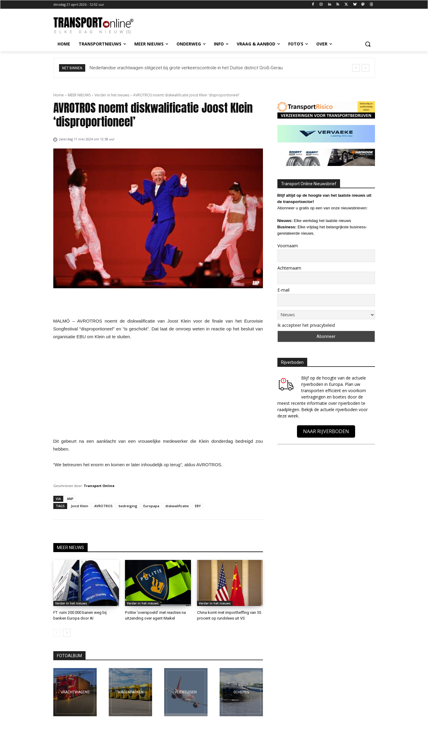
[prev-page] (57, 633)
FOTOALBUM (69, 655)
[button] (368, 44)
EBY (198, 506)
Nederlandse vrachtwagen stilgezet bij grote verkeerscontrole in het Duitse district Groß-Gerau (186, 67)
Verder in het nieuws (112, 95)
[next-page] (66, 633)
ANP (70, 498)
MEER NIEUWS (79, 95)
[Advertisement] (158, 390)
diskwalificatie (177, 506)
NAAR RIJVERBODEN (326, 431)
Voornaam (287, 245)
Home (58, 95)
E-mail (283, 290)
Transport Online (99, 485)
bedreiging (128, 506)
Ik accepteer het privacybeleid (306, 325)
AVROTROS (103, 506)
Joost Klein (79, 506)
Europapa (151, 506)
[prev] (356, 68)
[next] (365, 68)
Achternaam (289, 268)
